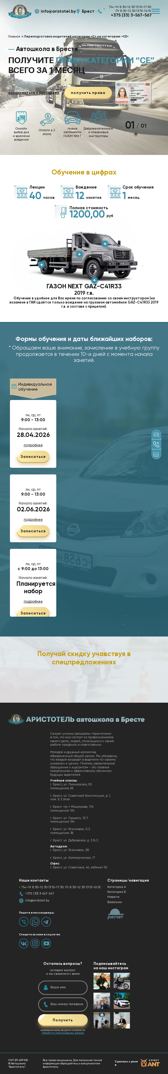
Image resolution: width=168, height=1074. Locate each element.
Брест (88, 11)
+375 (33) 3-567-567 (131, 15)
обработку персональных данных (63, 1033)
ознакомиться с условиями (33, 93)
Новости (113, 897)
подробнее (33, 445)
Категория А (116, 887)
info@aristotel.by (58, 11)
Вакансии (114, 902)
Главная (14, 36)
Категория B (116, 892)
